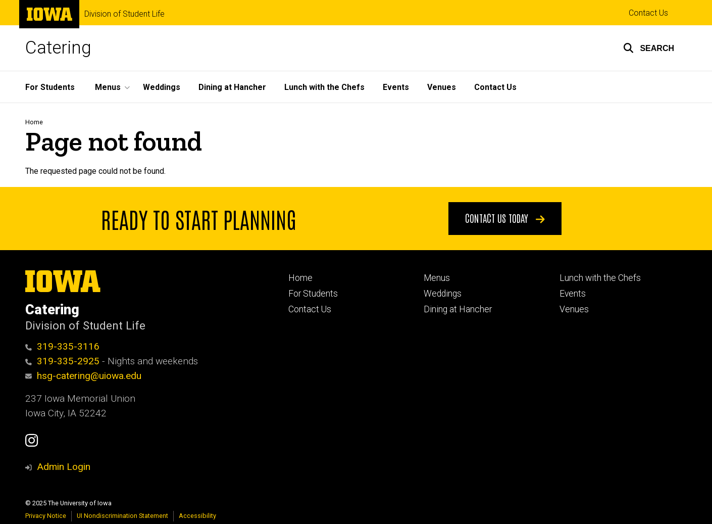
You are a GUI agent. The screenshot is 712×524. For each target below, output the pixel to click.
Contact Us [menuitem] (495, 87)
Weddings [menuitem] (161, 87)
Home (34, 122)
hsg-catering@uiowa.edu (83, 376)
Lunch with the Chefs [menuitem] (324, 87)
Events (573, 294)
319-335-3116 (62, 346)
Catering (58, 48)
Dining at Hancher (458, 309)
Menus (437, 278)
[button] (649, 48)
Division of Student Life (124, 14)
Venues (574, 309)
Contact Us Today (505, 217)
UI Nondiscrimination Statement (122, 515)
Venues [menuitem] (441, 87)
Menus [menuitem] (108, 87)
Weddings (443, 294)
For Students (313, 294)
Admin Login (63, 466)
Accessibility (197, 515)
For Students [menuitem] (50, 87)
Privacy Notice (45, 515)
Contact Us (648, 13)
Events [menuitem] (396, 87)
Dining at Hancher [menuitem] (232, 87)
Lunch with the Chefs (600, 278)
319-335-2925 (62, 361)
